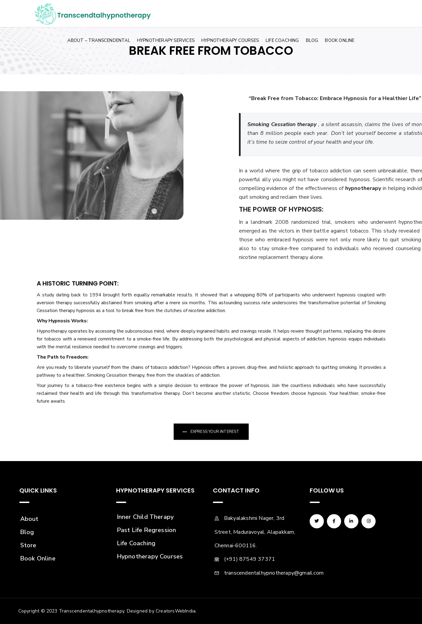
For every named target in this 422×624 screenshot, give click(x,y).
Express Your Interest (214, 432)
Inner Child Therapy (145, 517)
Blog (312, 41)
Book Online (339, 41)
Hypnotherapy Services (166, 41)
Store (28, 545)
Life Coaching (282, 41)
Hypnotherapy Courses (230, 41)
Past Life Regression (146, 530)
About (29, 519)
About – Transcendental (98, 41)
